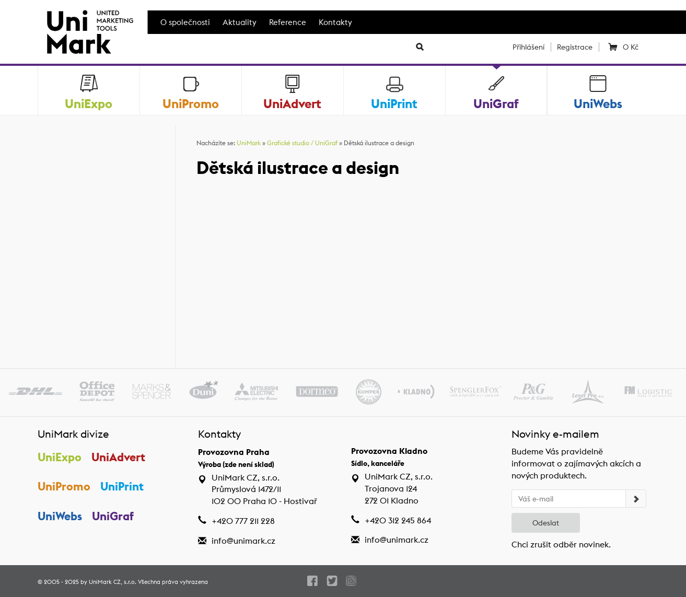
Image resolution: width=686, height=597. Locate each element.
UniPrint (122, 486)
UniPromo (64, 486)
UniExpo (60, 457)
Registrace (574, 47)
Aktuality (240, 22)
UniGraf (113, 516)
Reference (287, 22)
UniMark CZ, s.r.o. (112, 582)
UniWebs (60, 516)
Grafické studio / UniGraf (302, 143)
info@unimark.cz (243, 541)
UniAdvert (118, 457)
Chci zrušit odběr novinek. (561, 544)
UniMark (249, 143)
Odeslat (545, 523)
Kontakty (335, 22)
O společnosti (185, 22)
